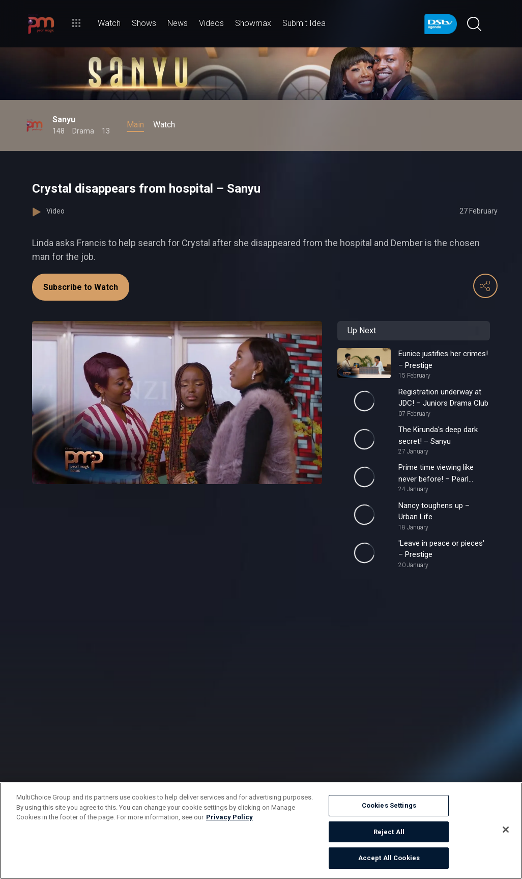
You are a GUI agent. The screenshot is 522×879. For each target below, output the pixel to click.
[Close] (506, 829)
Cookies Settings (389, 805)
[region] (261, 830)
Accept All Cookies (389, 858)
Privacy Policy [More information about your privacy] (229, 817)
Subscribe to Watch (80, 287)
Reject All (388, 832)
